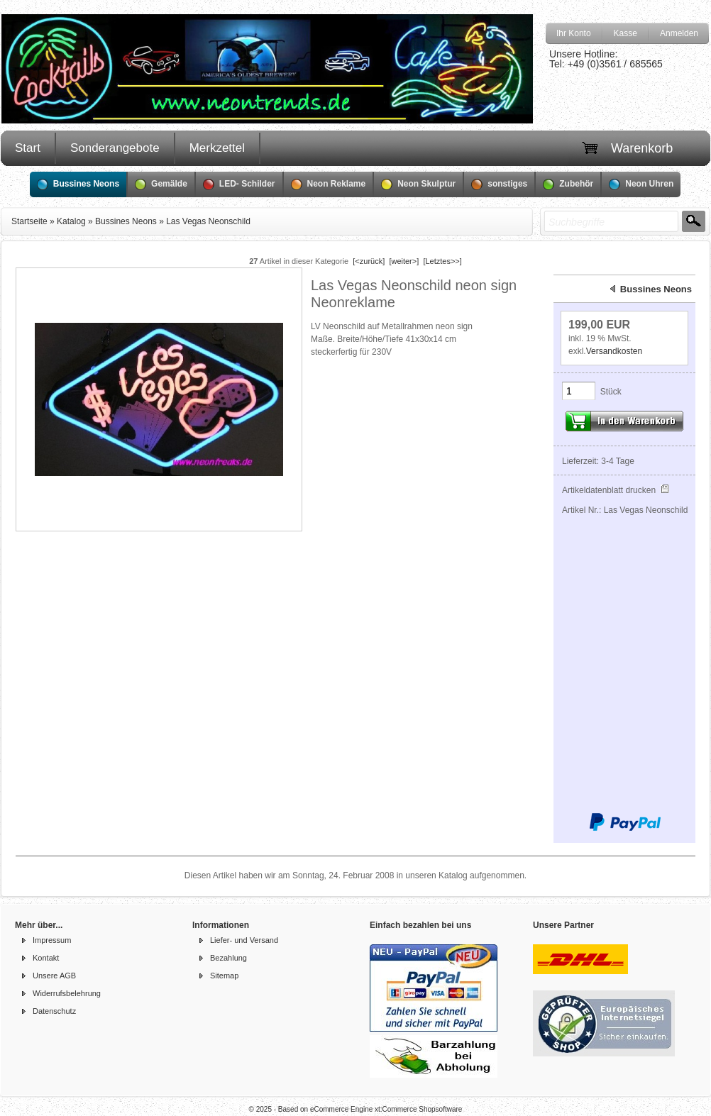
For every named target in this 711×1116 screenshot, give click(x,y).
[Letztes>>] (442, 261)
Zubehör (568, 184)
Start (27, 148)
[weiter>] (404, 261)
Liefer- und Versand (244, 940)
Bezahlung (228, 958)
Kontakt (46, 958)
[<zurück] (369, 261)
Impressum (52, 940)
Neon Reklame (328, 184)
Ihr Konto (573, 33)
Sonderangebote (115, 148)
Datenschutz (54, 1011)
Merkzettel (217, 148)
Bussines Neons (78, 184)
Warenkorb (642, 148)
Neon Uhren (641, 184)
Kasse (625, 33)
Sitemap (224, 975)
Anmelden (679, 33)
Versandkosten (614, 351)
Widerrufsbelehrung (67, 993)
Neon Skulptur (418, 184)
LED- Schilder (239, 184)
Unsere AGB (54, 975)
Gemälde (161, 184)
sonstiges (499, 184)
